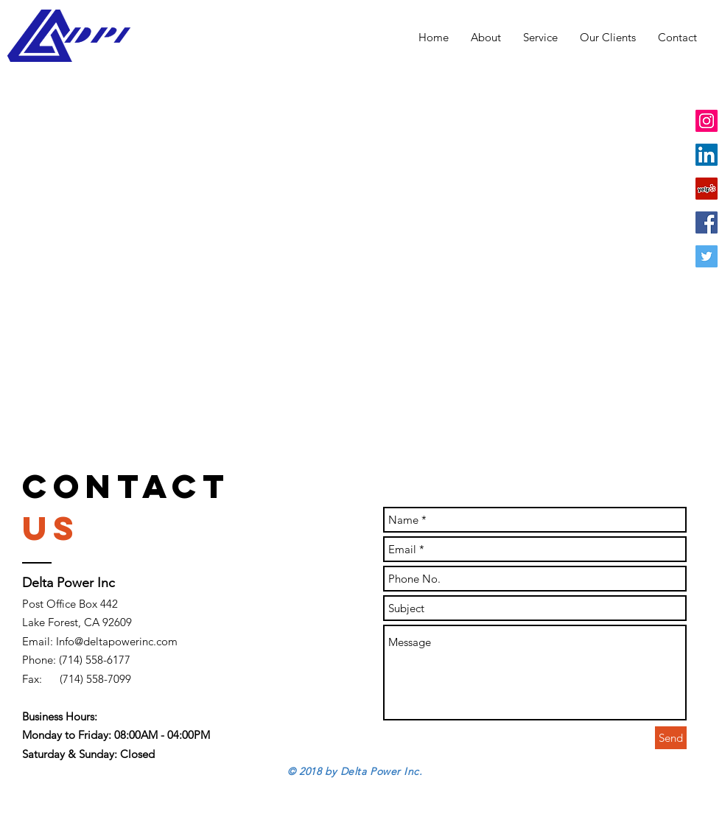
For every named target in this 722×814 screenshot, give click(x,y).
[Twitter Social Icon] (706, 256)
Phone (37, 660)
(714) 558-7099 (95, 679)
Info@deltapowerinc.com (117, 641)
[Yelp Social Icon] (706, 189)
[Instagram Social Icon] (706, 121)
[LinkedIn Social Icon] (706, 155)
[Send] (671, 737)
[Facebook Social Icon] (706, 222)
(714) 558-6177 (94, 660)
